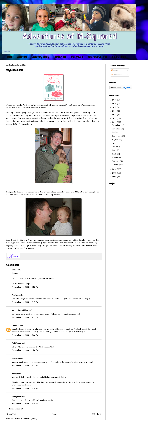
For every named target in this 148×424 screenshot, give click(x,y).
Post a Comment (16, 409)
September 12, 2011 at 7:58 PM (25, 350)
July (114, 143)
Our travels (77, 57)
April (114, 154)
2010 (114, 169)
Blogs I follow (119, 57)
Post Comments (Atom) (27, 419)
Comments (116, 75)
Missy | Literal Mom (20, 310)
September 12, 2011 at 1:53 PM (25, 287)
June (114, 147)
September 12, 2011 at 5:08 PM (25, 335)
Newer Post (11, 414)
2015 (114, 107)
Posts (114, 70)
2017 (114, 100)
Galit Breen (16, 343)
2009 (114, 173)
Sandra (15, 295)
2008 (114, 177)
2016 (114, 104)
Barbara (15, 359)
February (116, 161)
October (115, 132)
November (116, 129)
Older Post (96, 414)
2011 (114, 122)
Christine (15, 326)
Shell (14, 270)
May (114, 150)
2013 (114, 115)
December (116, 125)
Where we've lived (97, 57)
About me (22, 57)
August (115, 140)
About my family (40, 57)
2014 (114, 111)
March (114, 158)
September (116, 136)
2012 (114, 118)
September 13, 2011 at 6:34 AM (25, 388)
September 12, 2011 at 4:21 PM (25, 317)
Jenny (14, 374)
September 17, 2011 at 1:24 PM (25, 404)
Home (9, 57)
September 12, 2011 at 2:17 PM (25, 302)
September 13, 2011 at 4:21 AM (25, 365)
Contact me (60, 57)
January (115, 165)
